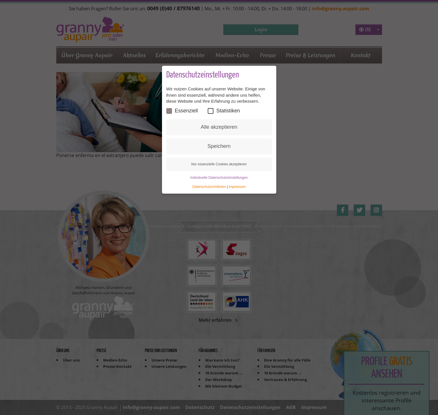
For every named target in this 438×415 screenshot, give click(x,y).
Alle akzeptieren (219, 127)
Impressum (237, 187)
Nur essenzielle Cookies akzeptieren (219, 164)
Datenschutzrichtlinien (209, 187)
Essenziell (182, 111)
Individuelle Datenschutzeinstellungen (219, 178)
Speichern (219, 146)
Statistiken (224, 111)
